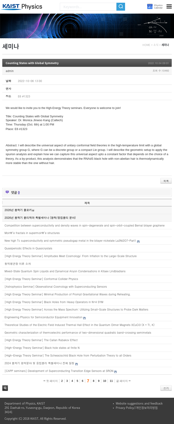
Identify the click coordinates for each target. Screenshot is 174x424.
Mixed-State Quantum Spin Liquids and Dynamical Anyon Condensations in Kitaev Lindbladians (65, 271)
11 (111, 381)
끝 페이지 (123, 381)
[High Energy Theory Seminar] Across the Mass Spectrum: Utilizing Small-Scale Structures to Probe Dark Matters (76, 309)
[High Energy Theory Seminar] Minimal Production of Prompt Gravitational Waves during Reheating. (68, 294)
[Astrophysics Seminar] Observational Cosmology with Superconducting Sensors (56, 286)
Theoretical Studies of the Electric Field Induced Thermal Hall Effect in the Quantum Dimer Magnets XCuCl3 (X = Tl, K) (80, 325)
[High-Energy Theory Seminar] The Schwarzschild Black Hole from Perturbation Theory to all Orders (68, 355)
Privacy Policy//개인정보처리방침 (137, 407)
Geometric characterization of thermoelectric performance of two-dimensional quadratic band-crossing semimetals (78, 332)
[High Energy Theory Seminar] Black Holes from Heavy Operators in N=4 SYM (54, 302)
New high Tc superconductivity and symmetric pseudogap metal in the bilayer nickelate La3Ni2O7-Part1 (70, 240)
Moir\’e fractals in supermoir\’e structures (32, 233)
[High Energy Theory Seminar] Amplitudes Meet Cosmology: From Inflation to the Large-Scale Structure (71, 256)
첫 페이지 (51, 381)
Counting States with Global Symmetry (32, 63)
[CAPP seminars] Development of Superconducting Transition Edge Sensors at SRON (59, 371)
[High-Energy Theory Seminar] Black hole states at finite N (42, 347)
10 (104, 381)
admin (10, 71)
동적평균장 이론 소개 (18, 263)
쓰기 (166, 388)
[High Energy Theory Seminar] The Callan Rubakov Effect (41, 340)
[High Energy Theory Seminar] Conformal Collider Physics (41, 279)
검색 (5, 388)
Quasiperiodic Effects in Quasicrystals (28, 248)
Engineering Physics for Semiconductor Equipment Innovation (43, 317)
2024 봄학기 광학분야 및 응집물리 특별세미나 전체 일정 (39, 363)
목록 (166, 181)
